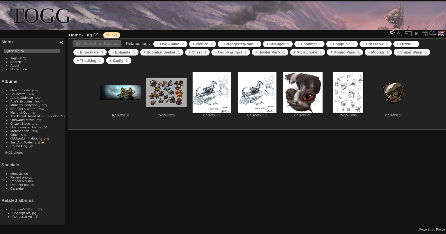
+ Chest (198, 52)
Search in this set (101, 43)
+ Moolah (378, 52)
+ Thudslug (89, 60)
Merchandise (20, 131)
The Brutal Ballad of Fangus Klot (35, 116)
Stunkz (111, 35)
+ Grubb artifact (231, 52)
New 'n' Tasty (20, 90)
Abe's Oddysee (22, 97)
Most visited (19, 173)
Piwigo (440, 229)
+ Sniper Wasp (412, 52)
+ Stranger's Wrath (239, 44)
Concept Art (21, 213)
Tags (14, 58)
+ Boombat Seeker (162, 52)
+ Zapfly (119, 60)
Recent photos (21, 177)
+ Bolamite (123, 52)
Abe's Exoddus (22, 101)
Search (16, 61)
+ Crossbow (375, 44)
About (15, 65)
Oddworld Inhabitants (26, 138)
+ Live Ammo (170, 44)
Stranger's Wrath (23, 108)
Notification (19, 69)
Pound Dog (19, 146)
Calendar (17, 188)
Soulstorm (18, 94)
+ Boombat (309, 44)
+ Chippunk (342, 44)
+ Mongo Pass (345, 52)
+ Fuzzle (406, 44)
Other (15, 134)
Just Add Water (22, 142)
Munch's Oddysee (24, 105)
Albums (9, 81)
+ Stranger (278, 44)
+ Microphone (308, 52)
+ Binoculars (90, 52)
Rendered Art (22, 216)
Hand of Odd (20, 112)
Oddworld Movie (23, 120)
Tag (88, 34)
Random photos (22, 184)
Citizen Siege (20, 123)
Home (75, 34)
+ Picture (203, 44)
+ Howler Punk (270, 52)
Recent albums (22, 181)
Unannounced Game (26, 127)
